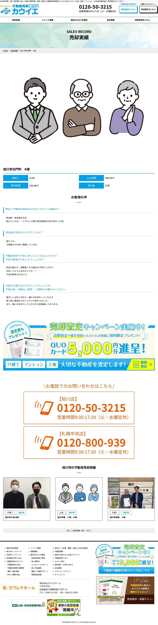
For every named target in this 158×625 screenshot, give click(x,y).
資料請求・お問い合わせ (64, 564)
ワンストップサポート (39, 564)
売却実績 (16, 20)
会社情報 (111, 20)
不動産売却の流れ (14, 564)
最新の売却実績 (12, 548)
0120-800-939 (91, 442)
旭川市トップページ (14, 551)
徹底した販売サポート (39, 571)
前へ (69, 530)
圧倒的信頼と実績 (38, 558)
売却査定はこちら (128, 9)
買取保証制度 (36, 574)
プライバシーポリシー (63, 571)
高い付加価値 (36, 568)
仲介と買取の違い (14, 574)
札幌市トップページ (14, 554)
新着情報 (34, 551)
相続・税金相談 (13, 571)
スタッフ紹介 (60, 561)
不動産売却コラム (142, 20)
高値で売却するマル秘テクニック (67, 554)
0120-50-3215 (91, 407)
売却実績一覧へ (79, 530)
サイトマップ (60, 574)
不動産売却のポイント (15, 561)
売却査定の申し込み (14, 558)
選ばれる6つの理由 (79, 20)
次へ (89, 530)
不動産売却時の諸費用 (15, 568)
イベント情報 (47, 20)
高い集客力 (35, 561)
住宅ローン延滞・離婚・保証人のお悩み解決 (71, 548)
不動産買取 (59, 551)
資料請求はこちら (148, 9)
